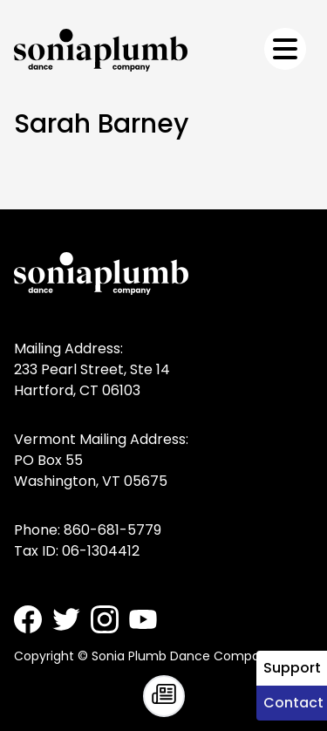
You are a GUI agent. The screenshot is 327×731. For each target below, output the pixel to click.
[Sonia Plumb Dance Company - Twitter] (66, 619)
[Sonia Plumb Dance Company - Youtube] (143, 619)
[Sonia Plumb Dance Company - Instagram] (105, 619)
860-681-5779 (112, 530)
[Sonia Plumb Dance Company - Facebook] (28, 619)
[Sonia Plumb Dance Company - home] (100, 50)
